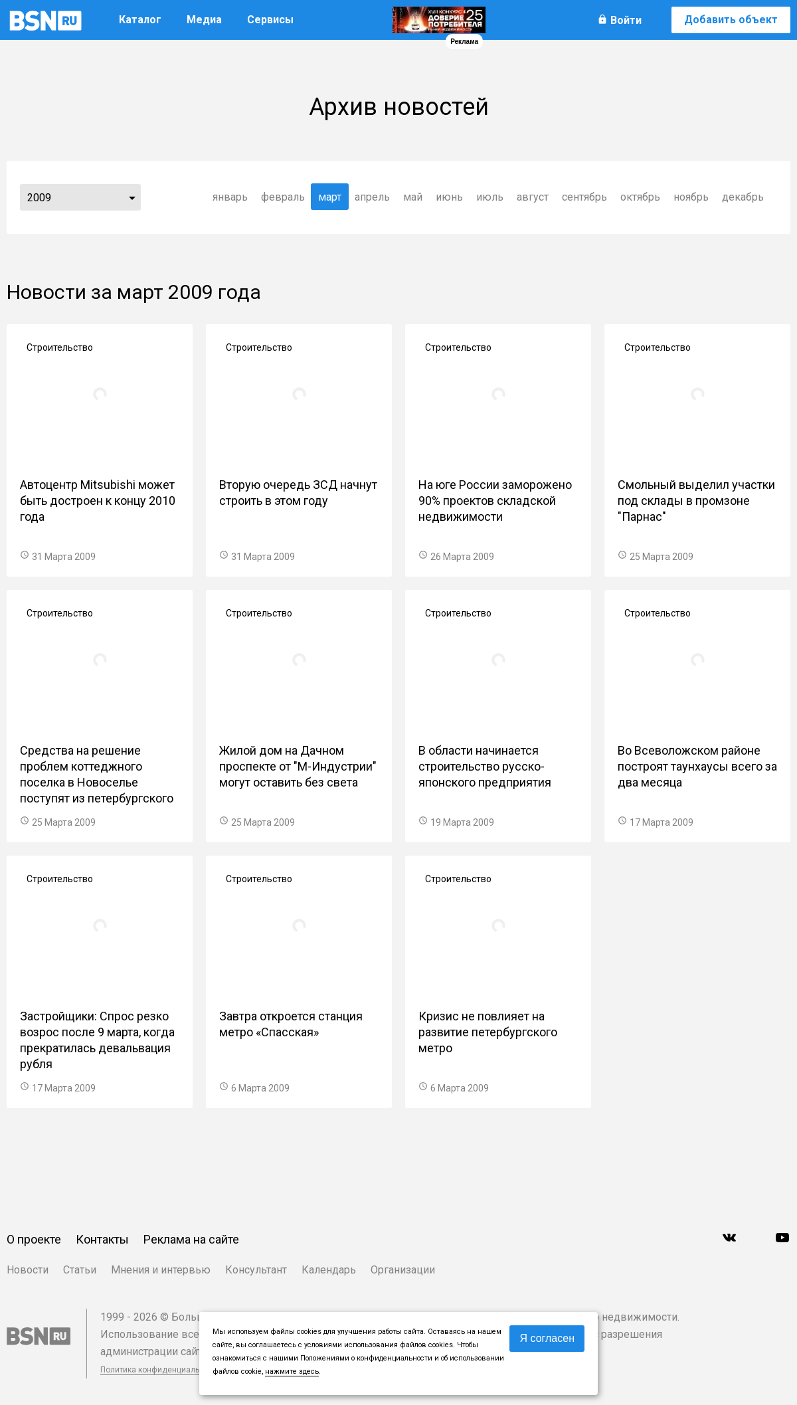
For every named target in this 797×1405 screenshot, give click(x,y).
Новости (27, 1270)
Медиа (204, 19)
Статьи (79, 1270)
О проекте (34, 1239)
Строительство (60, 347)
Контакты (102, 1239)
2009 (39, 197)
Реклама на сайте (191, 1239)
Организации (403, 1270)
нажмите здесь (292, 1371)
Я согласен (547, 1338)
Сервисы (270, 19)
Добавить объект (731, 19)
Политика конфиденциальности (160, 1369)
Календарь (329, 1270)
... (132, 197)
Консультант (256, 1270)
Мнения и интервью (161, 1270)
